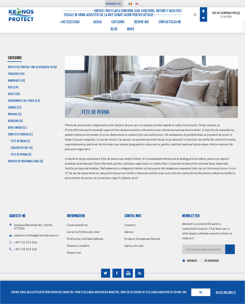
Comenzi (129, 225)
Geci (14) (13, 87)
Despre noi (74, 252)
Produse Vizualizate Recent (142, 238)
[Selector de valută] (114, 3)
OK (200, 292)
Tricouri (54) (16, 74)
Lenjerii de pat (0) (22, 148)
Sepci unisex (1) (17, 127)
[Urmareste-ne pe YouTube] (128, 273)
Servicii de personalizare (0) (25, 161)
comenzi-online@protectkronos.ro (36, 235)
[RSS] (139, 273)
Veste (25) (14, 94)
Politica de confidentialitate (85, 238)
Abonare (192, 261)
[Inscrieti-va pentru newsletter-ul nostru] (203, 249)
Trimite (230, 249)
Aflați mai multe (226, 292)
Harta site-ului (134, 245)
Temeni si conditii (78, 245)
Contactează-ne (77, 225)
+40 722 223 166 (25, 242)
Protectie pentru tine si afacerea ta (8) (32, 67)
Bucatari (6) (15, 121)
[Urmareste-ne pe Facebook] (116, 273)
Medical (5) (15, 114)
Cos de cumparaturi (226, 15)
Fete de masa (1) (20, 141)
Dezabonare (211, 261)
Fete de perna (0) (21, 154)
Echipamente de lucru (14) (24, 101)
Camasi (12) (15, 107)
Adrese (129, 232)
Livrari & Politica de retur (83, 232)
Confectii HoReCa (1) (20, 134)
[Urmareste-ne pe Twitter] (105, 273)
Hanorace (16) (16, 80)
